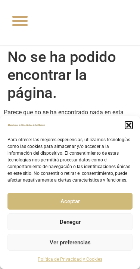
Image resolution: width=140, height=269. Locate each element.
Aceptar (70, 201)
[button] (129, 125)
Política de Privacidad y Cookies (70, 259)
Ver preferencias (70, 242)
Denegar (70, 222)
